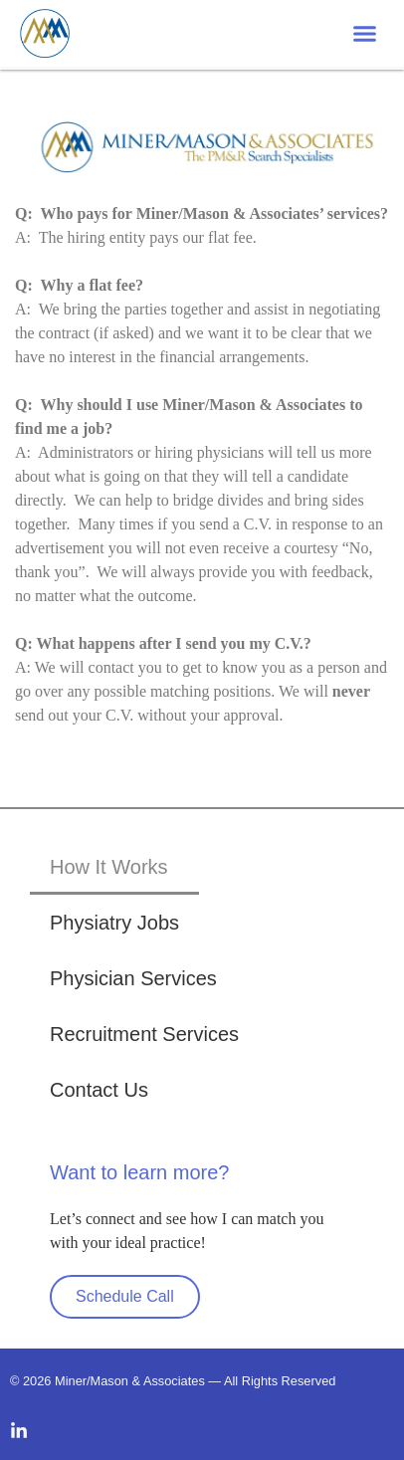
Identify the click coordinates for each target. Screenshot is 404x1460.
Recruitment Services (144, 1034)
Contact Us (99, 1090)
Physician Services (133, 978)
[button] (365, 34)
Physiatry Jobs (114, 923)
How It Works (109, 867)
